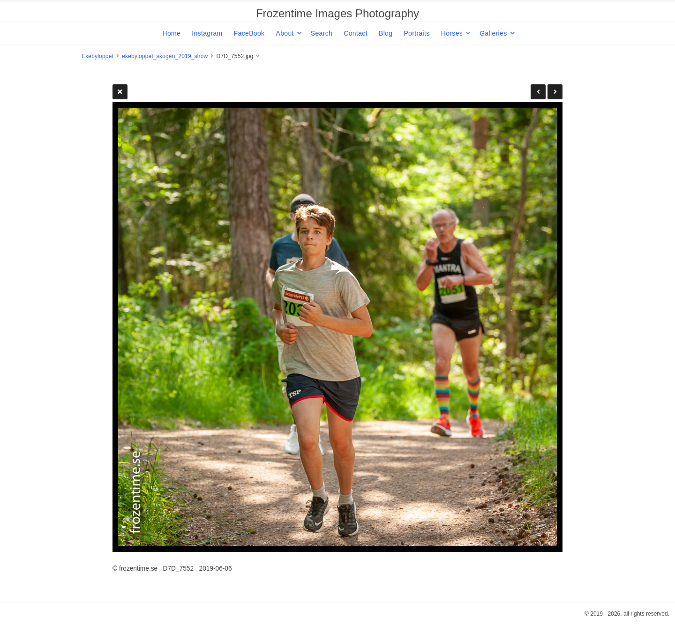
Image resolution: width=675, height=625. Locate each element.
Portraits (416, 33)
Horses (452, 33)
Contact (356, 33)
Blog (385, 33)
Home (171, 33)
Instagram (207, 33)
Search (321, 33)
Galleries (493, 33)
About (284, 33)
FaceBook (249, 33)
